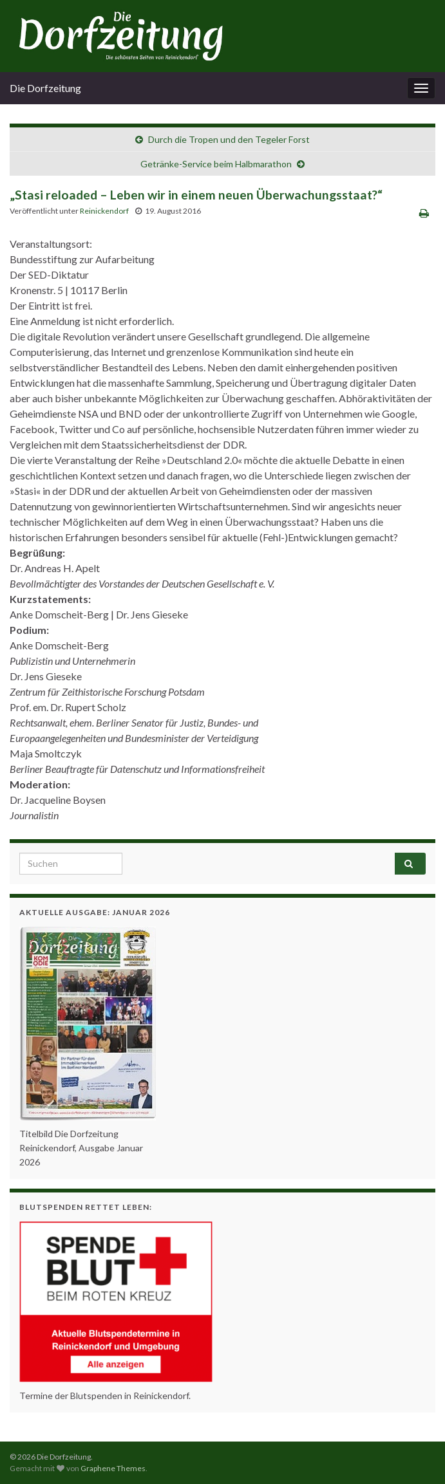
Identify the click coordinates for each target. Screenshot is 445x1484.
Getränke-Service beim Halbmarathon (216, 163)
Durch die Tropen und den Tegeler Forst (229, 139)
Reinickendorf (104, 211)
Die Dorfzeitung (45, 88)
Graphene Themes (113, 1468)
